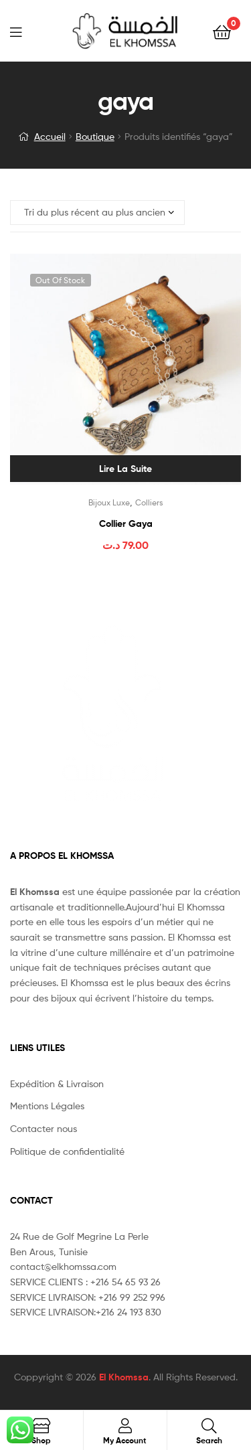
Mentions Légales (47, 1105)
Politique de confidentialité (67, 1151)
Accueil (50, 136)
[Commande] (97, 212)
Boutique (95, 136)
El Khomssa (124, 1377)
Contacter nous (43, 1128)
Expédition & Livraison (57, 1083)
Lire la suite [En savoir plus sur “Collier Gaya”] (125, 469)
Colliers (149, 502)
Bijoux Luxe (109, 502)
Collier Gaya (126, 523)
